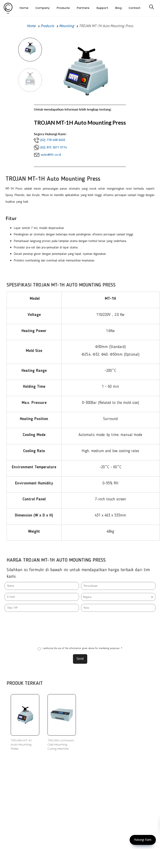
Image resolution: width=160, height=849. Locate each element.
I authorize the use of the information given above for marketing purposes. (80, 648)
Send (80, 659)
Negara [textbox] (87, 597)
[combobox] (118, 597)
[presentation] (80, 629)
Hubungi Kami (142, 840)
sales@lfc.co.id (51, 155)
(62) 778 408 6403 (52, 140)
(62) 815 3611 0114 (53, 147)
